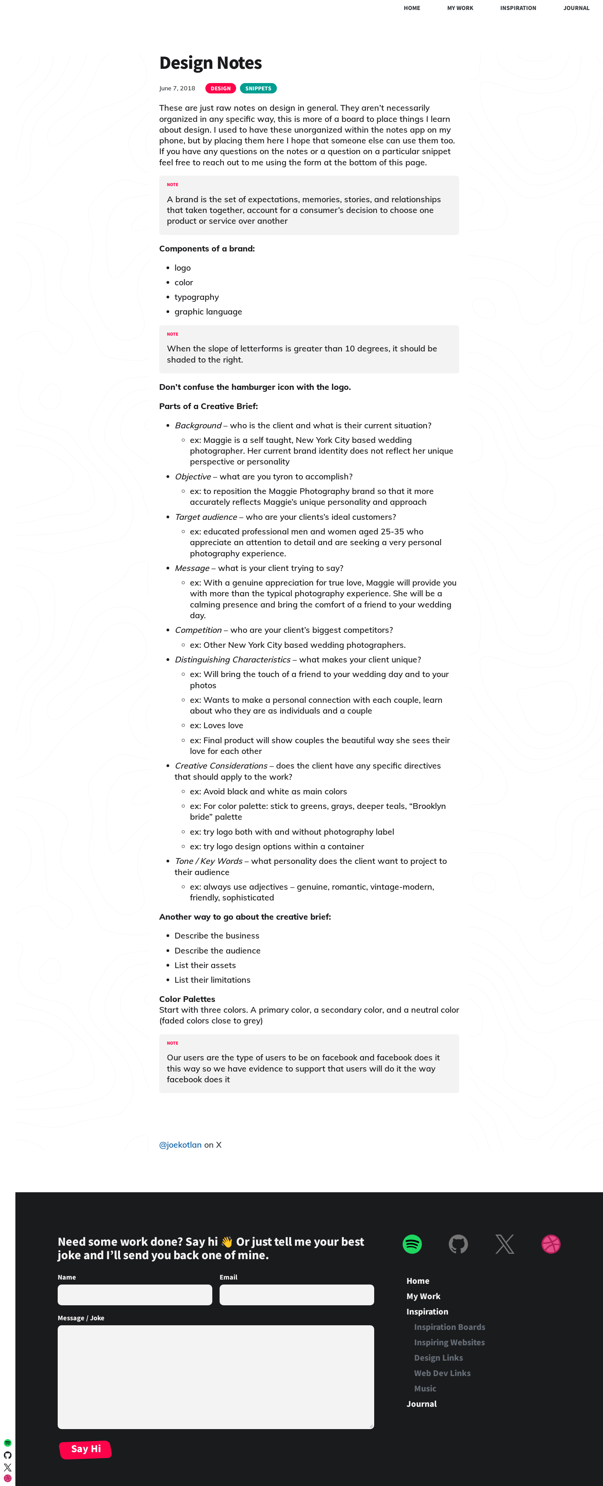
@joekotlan (180, 1145)
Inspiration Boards (449, 1326)
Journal (576, 8)
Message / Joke (81, 1317)
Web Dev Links (442, 1372)
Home (412, 8)
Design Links (438, 1357)
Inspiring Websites (449, 1342)
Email (228, 1276)
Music (425, 1388)
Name (67, 1276)
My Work (460, 8)
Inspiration (518, 8)
